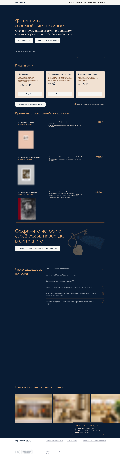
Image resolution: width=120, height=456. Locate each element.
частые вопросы (90, 2)
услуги (71, 2)
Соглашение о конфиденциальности (94, 440)
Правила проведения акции (54, 440)
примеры (79, 2)
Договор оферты (72, 440)
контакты (101, 2)
